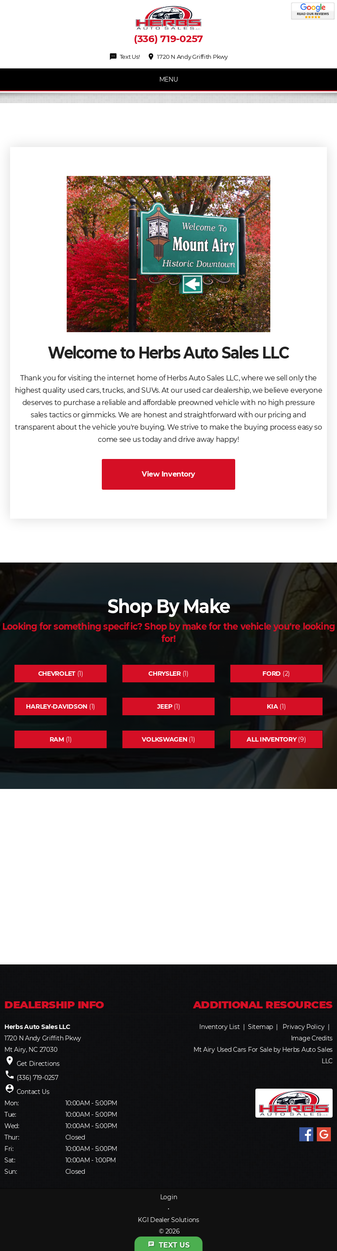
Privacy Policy (303, 1027)
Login (168, 1197)
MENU (168, 79)
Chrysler (164, 673)
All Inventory (271, 739)
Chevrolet (56, 673)
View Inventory (168, 474)
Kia (272, 706)
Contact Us (33, 1092)
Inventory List (219, 1027)
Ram (57, 739)
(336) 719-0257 (168, 39)
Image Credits (312, 1038)
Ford (271, 673)
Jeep (164, 706)
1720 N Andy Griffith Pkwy (187, 57)
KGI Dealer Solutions (168, 1220)
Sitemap (260, 1027)
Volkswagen (164, 739)
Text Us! (124, 57)
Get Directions (38, 1064)
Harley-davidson (56, 706)
